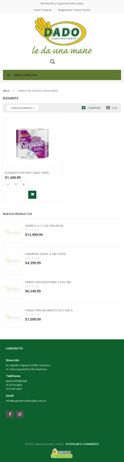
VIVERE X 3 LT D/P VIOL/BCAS (44, 226)
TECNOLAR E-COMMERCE (82, 444)
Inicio (6, 90)
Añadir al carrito (32, 195)
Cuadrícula (93, 107)
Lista (114, 107)
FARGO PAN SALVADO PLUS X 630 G (49, 310)
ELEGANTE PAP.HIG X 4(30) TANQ (27, 173)
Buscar (52, 61)
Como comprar (43, 10)
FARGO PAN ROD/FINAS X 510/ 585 (48, 282)
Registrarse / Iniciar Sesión (74, 10)
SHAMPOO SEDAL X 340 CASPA (45, 254)
